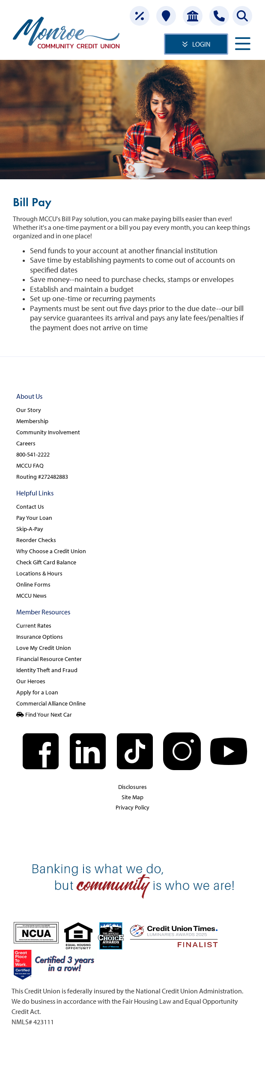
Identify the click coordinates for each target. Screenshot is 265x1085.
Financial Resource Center (49, 659)
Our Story (28, 410)
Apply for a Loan (37, 692)
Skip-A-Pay (29, 529)
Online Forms (33, 584)
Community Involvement (48, 432)
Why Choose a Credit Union (51, 551)
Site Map (132, 797)
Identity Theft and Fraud (46, 670)
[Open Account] (192, 16)
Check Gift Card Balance (46, 562)
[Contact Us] (219, 16)
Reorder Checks (36, 540)
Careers (26, 443)
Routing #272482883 (42, 476)
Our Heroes (30, 681)
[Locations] (166, 16)
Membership (32, 421)
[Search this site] (242, 16)
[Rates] (139, 16)
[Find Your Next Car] (132, 714)
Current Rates (33, 625)
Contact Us (30, 506)
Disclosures (132, 787)
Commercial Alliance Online (51, 703)
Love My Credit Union (43, 648)
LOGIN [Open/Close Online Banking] (201, 44)
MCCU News (31, 595)
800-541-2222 (33, 454)
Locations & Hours (39, 573)
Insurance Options (39, 636)
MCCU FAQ (30, 465)
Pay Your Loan (34, 518)
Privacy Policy (132, 807)
